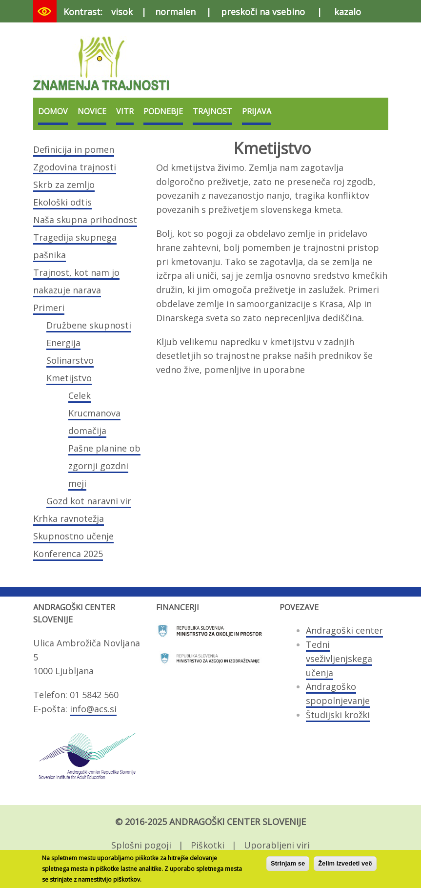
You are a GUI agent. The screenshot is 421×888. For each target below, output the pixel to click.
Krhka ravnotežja (68, 518)
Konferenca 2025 (68, 553)
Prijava (256, 111)
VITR (125, 111)
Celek (79, 395)
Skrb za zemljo (64, 184)
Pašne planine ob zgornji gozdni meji (104, 465)
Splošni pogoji (141, 845)
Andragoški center (344, 630)
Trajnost (212, 111)
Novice (92, 111)
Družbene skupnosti (88, 325)
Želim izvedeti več (345, 866)
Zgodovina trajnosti (74, 167)
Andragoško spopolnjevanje (338, 693)
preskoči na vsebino (263, 12)
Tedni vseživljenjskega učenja (339, 659)
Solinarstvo (70, 360)
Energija (63, 343)
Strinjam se (288, 866)
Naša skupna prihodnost (85, 220)
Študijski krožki (338, 715)
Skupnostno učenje (73, 536)
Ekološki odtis (62, 202)
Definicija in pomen (73, 149)
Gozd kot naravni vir (88, 501)
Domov (53, 111)
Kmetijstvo (69, 378)
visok (122, 12)
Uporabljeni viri (277, 845)
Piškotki (207, 845)
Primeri (48, 307)
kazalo (347, 12)
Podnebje (163, 111)
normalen (175, 12)
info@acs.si (93, 709)
